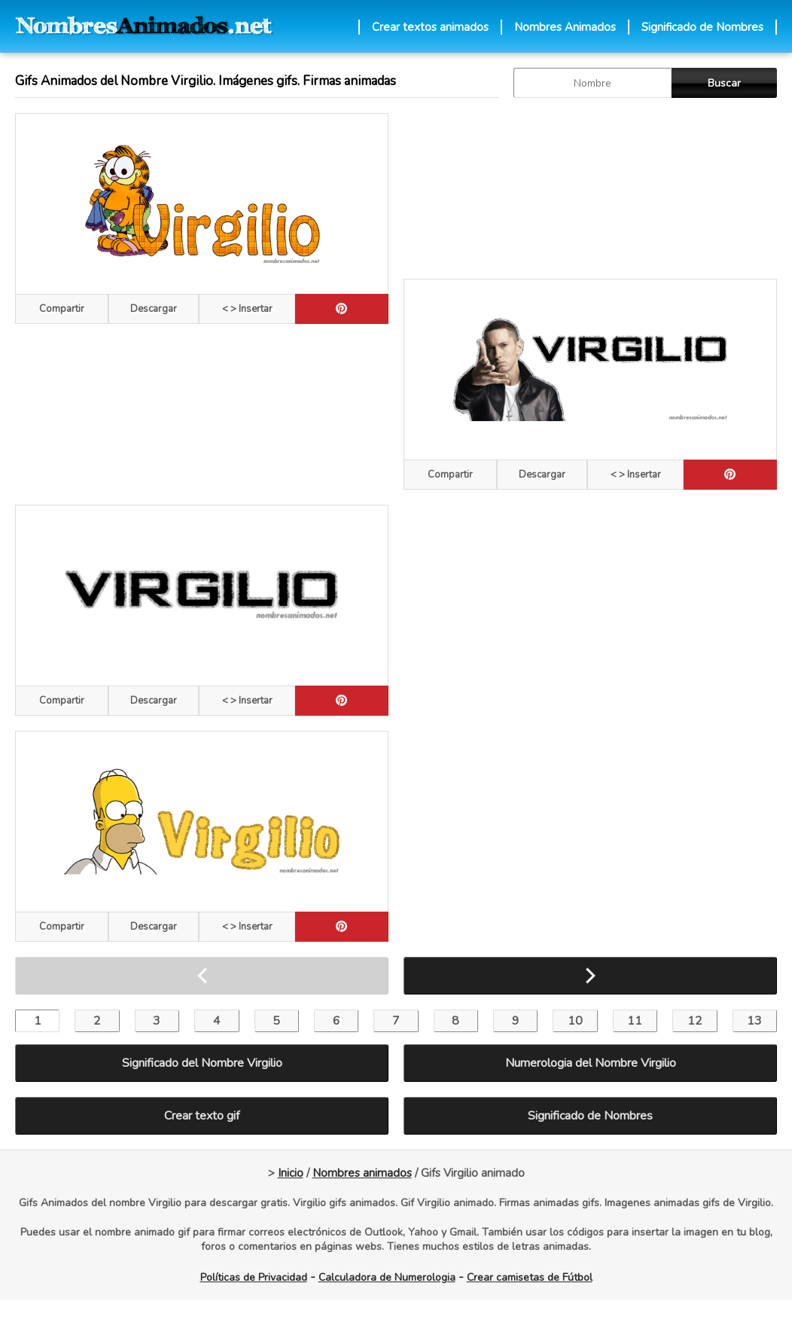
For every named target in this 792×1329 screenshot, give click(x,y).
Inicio (290, 1173)
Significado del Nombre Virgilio (202, 1063)
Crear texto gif (201, 1116)
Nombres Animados (565, 27)
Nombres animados (362, 1173)
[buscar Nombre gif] (592, 83)
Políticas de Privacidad (253, 1277)
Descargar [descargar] (153, 309)
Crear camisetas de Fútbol (529, 1277)
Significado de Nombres (702, 27)
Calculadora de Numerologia (386, 1277)
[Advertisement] (484, 188)
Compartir (61, 309)
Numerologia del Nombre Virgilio (590, 1063)
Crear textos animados (430, 27)
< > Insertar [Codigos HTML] (247, 309)
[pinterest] (341, 309)
